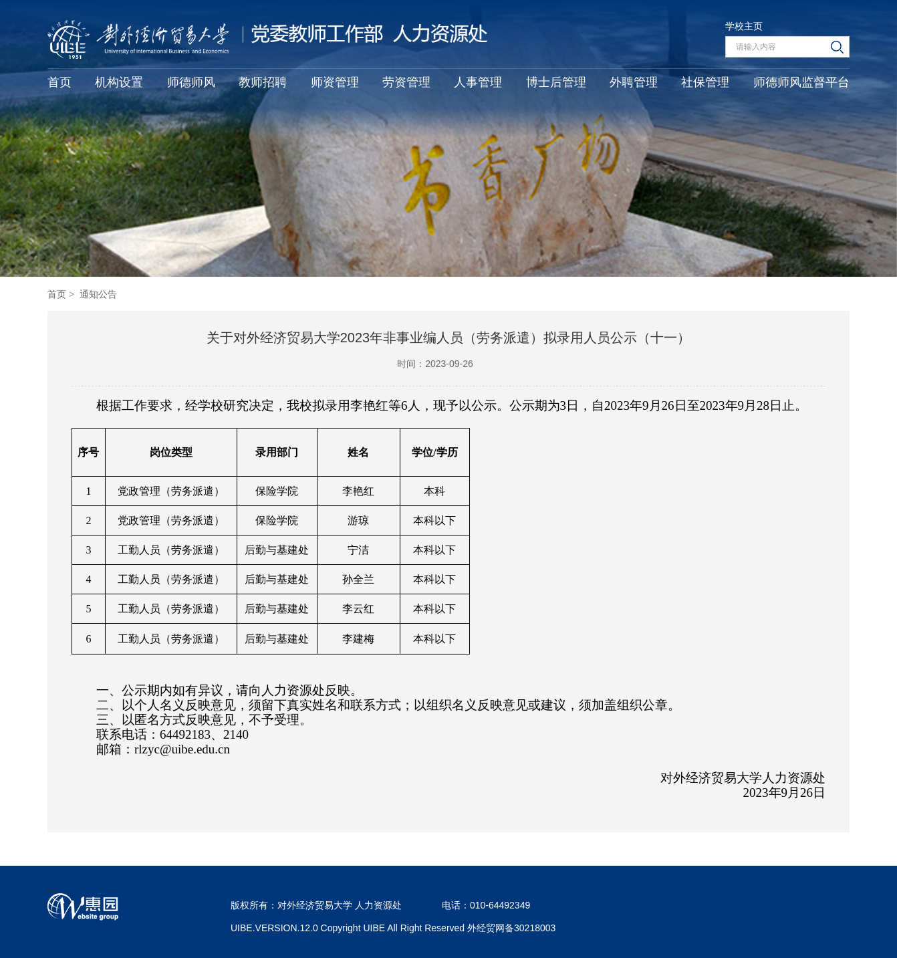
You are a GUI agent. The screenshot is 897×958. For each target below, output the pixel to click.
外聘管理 (634, 82)
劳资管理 (406, 82)
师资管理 (335, 82)
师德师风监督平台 (801, 82)
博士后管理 (556, 82)
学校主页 (744, 26)
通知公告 (98, 294)
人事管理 (478, 82)
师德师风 (191, 82)
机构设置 (119, 82)
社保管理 (705, 82)
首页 (59, 82)
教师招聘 (263, 82)
